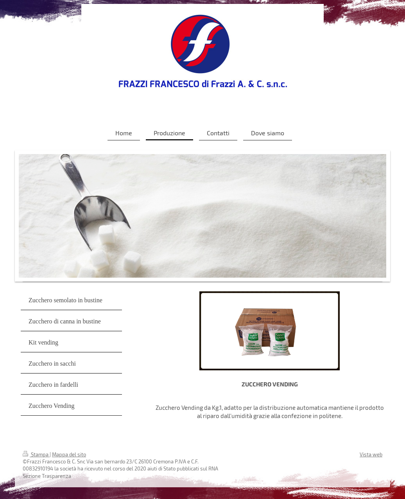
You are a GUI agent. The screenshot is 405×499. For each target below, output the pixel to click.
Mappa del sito (69, 454)
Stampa (36, 454)
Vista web (371, 454)
